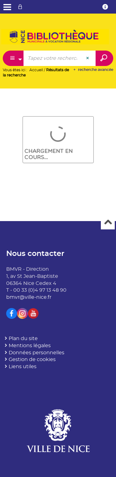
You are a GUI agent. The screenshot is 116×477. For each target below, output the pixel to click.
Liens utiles (23, 366)
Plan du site (23, 338)
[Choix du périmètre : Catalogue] (13, 58)
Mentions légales (30, 345)
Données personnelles (36, 352)
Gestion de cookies (32, 359)
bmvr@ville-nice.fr (28, 297)
